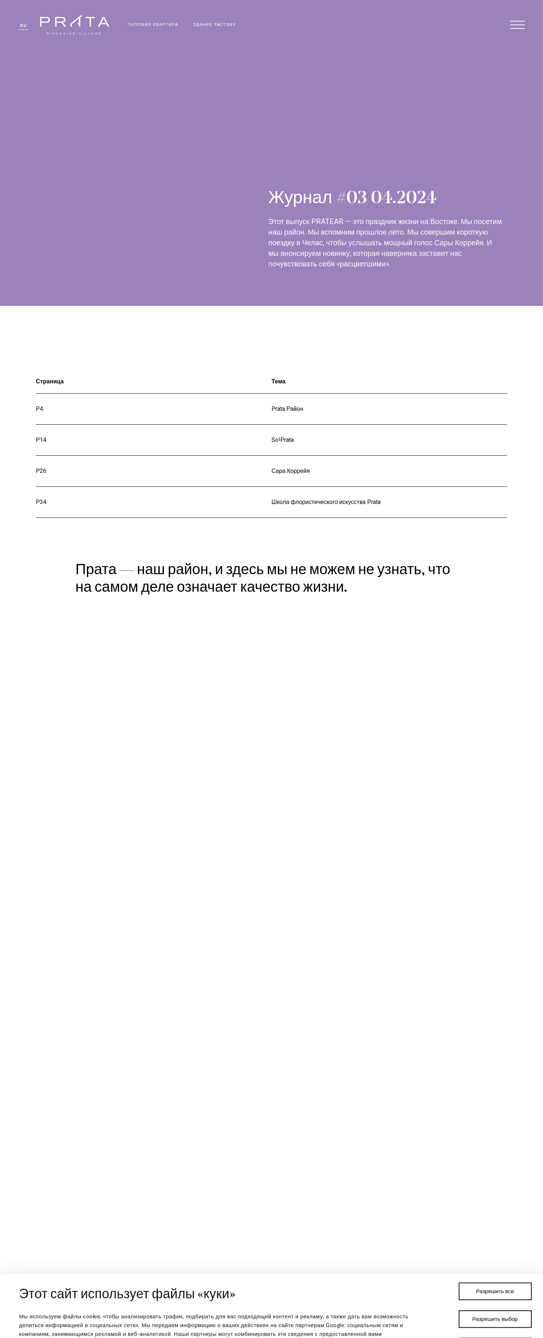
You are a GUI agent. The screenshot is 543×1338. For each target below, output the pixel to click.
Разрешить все (495, 1229)
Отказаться (495, 1285)
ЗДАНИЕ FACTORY (214, 25)
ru (23, 26)
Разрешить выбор (494, 1257)
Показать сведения (356, 1324)
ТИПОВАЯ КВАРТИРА (153, 25)
